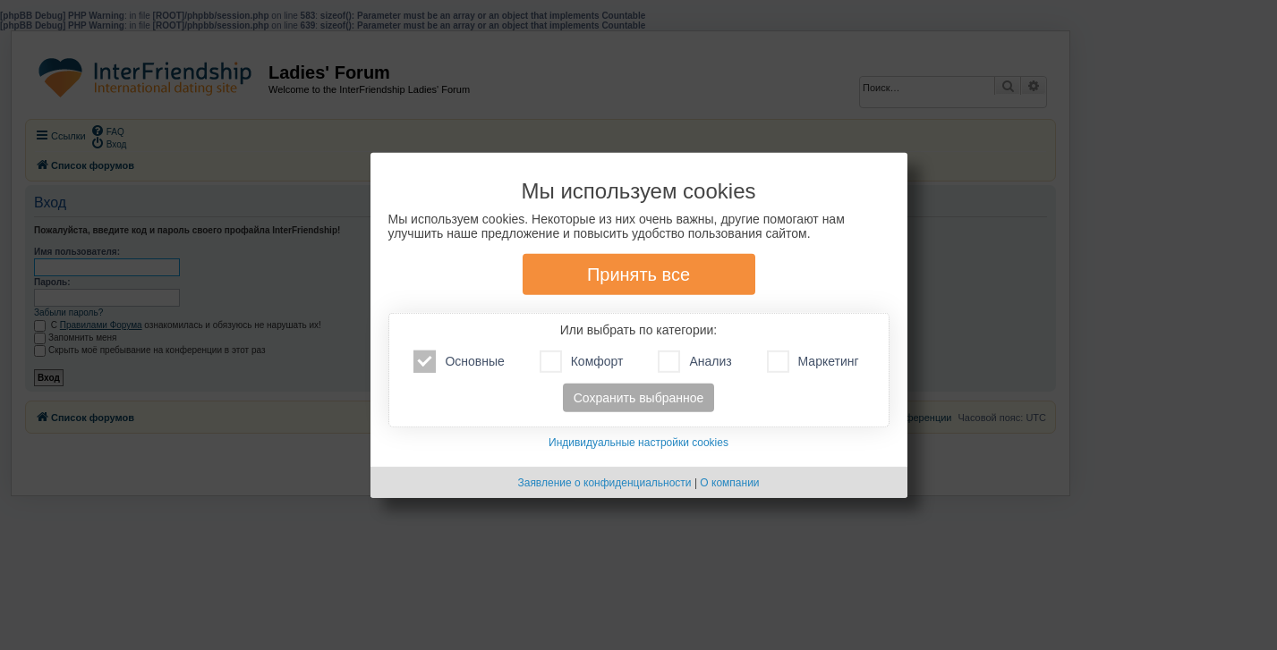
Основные (458, 361)
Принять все (638, 274)
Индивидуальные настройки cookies (638, 442)
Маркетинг (813, 361)
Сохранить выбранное (639, 398)
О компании (729, 483)
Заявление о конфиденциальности (604, 483)
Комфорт (582, 361)
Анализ (694, 361)
